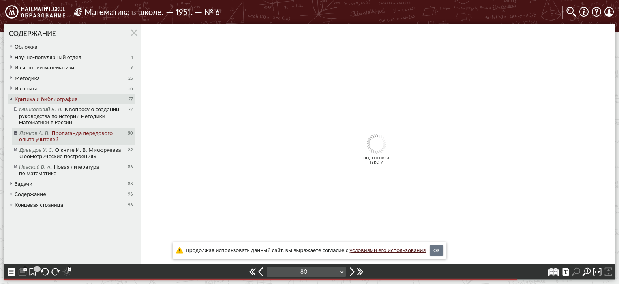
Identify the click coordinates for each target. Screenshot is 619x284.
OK (436, 250)
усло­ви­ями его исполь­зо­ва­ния (388, 250)
